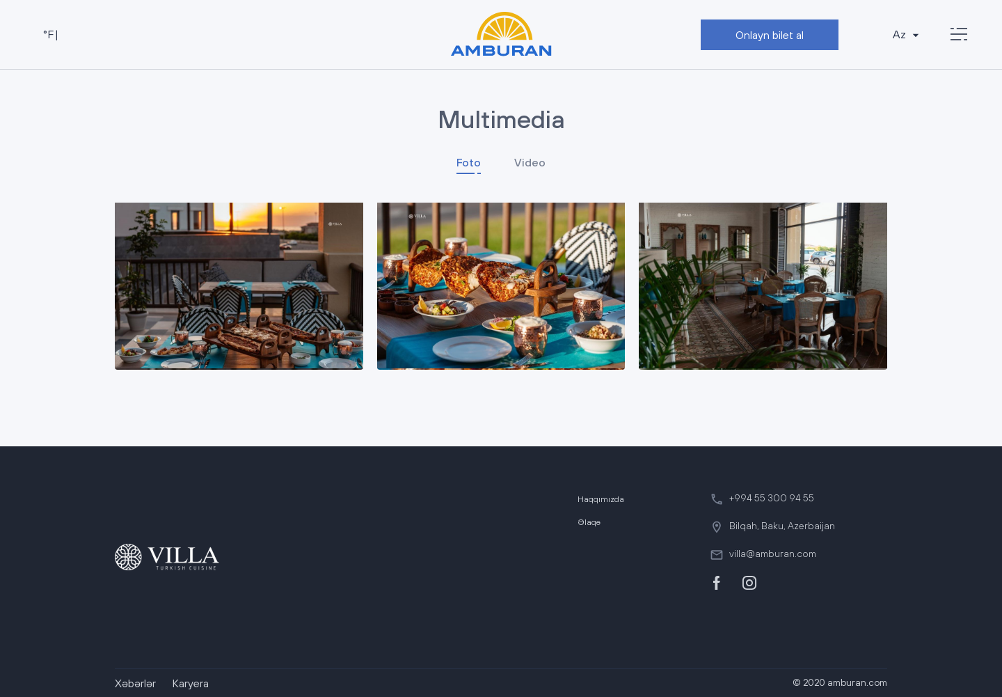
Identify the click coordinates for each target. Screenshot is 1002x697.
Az (907, 34)
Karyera (191, 683)
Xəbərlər (135, 683)
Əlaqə (589, 522)
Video (530, 162)
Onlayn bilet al (769, 35)
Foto (468, 162)
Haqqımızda (601, 499)
